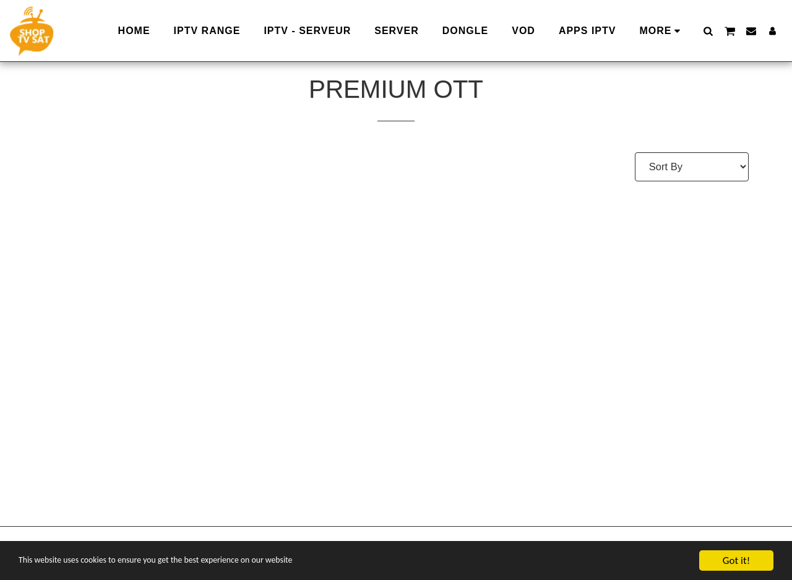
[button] (708, 30)
